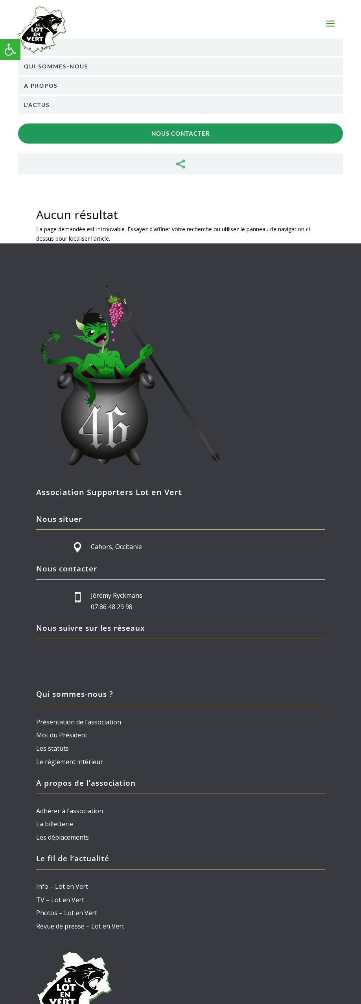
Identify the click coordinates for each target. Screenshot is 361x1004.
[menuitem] (180, 47)
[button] (10, 49)
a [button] (330, 24)
